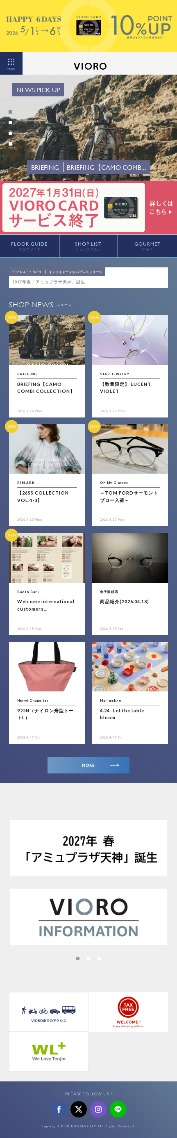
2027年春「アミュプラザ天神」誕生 (48, 282)
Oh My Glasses (114, 483)
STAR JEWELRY (114, 374)
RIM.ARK (26, 483)
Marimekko (110, 700)
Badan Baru (28, 592)
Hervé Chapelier (33, 700)
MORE (101, 765)
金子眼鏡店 (109, 592)
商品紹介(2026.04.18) (124, 601)
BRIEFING (27, 374)
